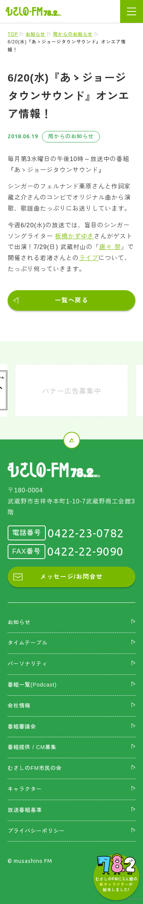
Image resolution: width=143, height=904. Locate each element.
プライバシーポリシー (36, 831)
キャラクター (25, 789)
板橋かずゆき (74, 236)
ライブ (88, 258)
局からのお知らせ (73, 34)
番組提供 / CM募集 (32, 747)
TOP (13, 34)
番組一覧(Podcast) (32, 685)
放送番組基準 (25, 810)
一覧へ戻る (71, 300)
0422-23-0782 (86, 533)
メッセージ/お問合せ (71, 576)
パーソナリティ (28, 664)
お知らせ (35, 34)
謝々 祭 (110, 247)
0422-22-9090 (85, 551)
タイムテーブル (28, 643)
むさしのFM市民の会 (35, 768)
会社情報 (19, 706)
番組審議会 (22, 727)
